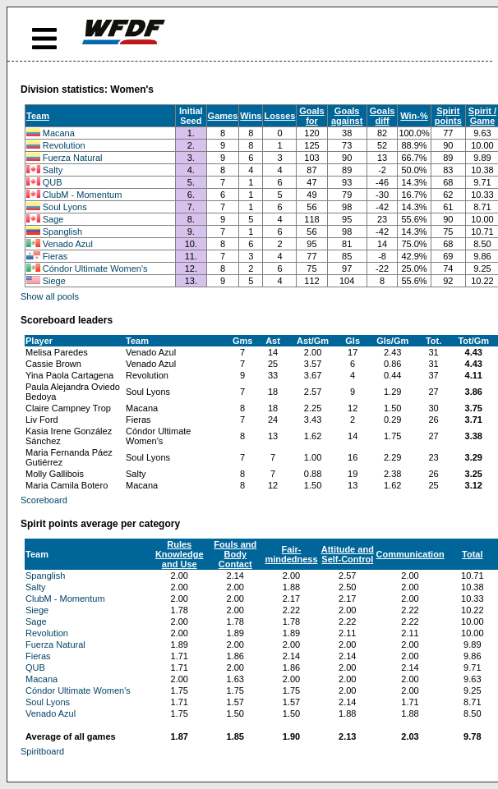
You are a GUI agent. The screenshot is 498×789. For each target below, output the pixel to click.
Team (37, 116)
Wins (250, 116)
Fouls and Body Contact (235, 554)
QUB (52, 182)
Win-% (414, 116)
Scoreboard (44, 500)
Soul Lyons (65, 207)
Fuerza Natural (73, 158)
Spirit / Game (482, 116)
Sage (53, 219)
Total (472, 554)
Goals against (347, 116)
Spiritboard (42, 751)
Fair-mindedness (291, 554)
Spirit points (448, 116)
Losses (279, 116)
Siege (54, 281)
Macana (59, 133)
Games (223, 116)
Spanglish (62, 231)
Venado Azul (68, 244)
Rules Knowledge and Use (179, 554)
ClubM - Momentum (82, 195)
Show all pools (50, 296)
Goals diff (382, 116)
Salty (52, 170)
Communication (410, 554)
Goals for (312, 116)
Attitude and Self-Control (347, 554)
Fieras (55, 256)
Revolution (64, 145)
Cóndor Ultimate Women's (95, 268)
